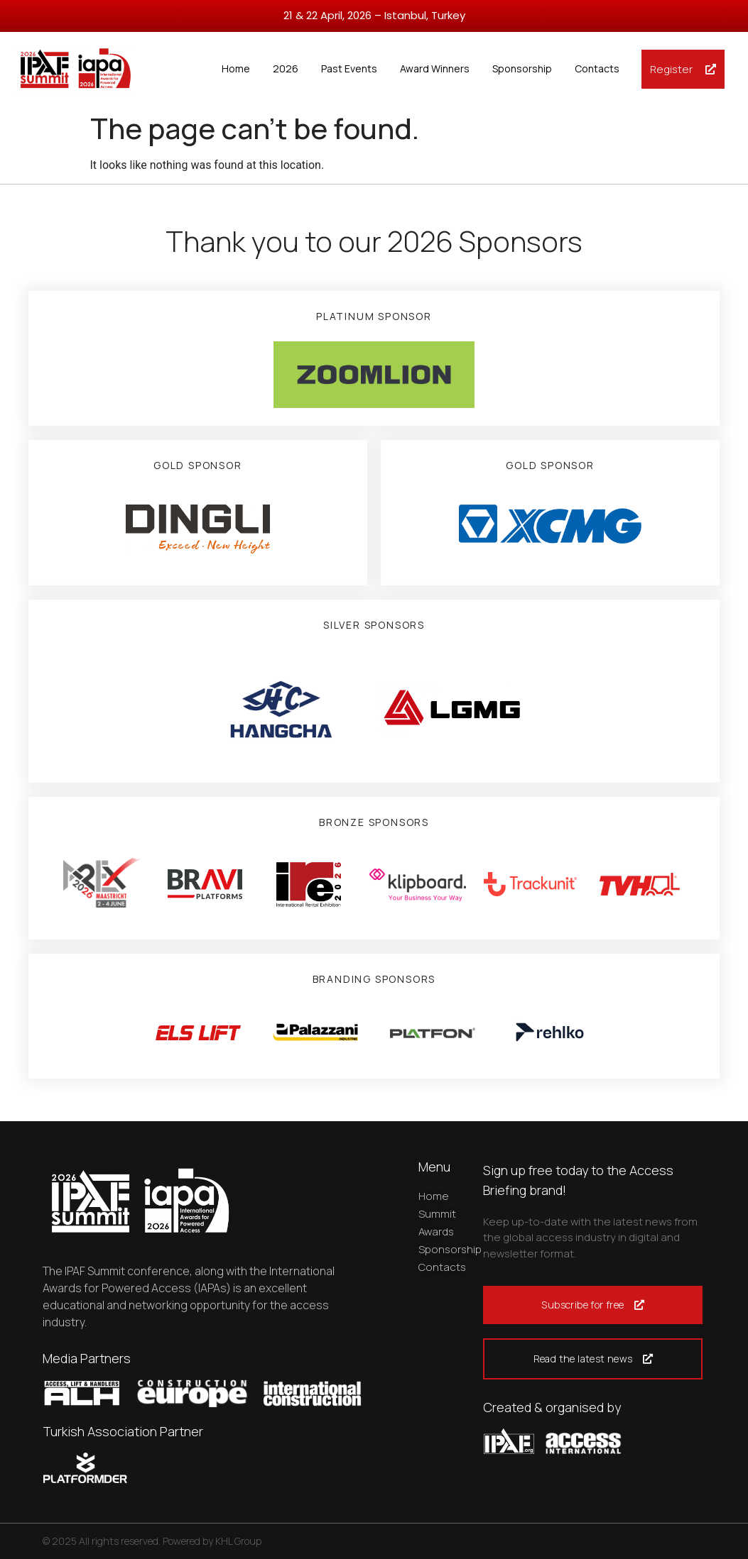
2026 (285, 68)
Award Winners (435, 68)
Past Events (349, 68)
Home (236, 68)
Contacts (597, 68)
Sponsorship (522, 68)
